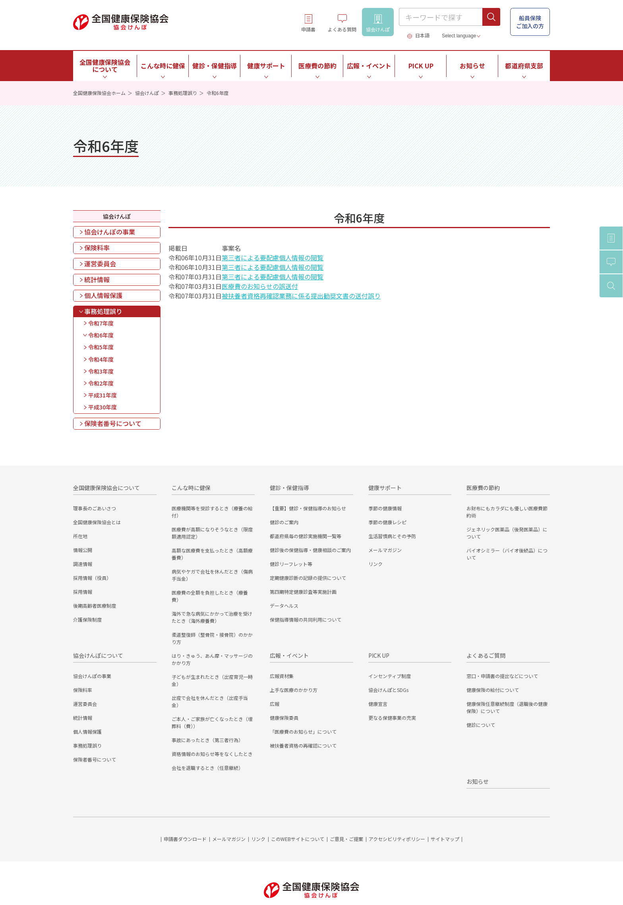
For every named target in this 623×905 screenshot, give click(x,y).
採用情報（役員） (92, 577)
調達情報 (82, 563)
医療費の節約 (483, 488)
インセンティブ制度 (389, 675)
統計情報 (97, 279)
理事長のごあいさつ (94, 508)
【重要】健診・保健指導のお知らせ (308, 508)
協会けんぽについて (98, 655)
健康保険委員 (284, 717)
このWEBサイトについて (297, 838)
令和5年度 (101, 347)
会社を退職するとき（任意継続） (207, 767)
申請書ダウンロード (185, 838)
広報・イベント (289, 655)
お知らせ (472, 65)
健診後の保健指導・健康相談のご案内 (310, 549)
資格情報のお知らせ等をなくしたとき (212, 753)
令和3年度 (101, 371)
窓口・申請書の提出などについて (502, 675)
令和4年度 (101, 359)
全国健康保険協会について (106, 488)
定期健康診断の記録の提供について (308, 577)
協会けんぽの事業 (109, 231)
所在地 (80, 536)
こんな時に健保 (191, 488)
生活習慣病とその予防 (392, 536)
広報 (274, 703)
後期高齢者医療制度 (94, 605)
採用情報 (82, 591)
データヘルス (284, 605)
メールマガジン (385, 549)
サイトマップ (445, 838)
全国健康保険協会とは (97, 522)
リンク (375, 563)
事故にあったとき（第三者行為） (207, 739)
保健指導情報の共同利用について (305, 619)
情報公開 (82, 549)
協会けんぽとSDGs (388, 689)
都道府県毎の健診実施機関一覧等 (305, 536)
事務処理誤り (182, 92)
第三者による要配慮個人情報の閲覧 (272, 257)
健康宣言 (377, 703)
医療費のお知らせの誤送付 (260, 286)
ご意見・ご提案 (346, 838)
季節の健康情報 (385, 508)
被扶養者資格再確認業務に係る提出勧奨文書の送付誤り (301, 295)
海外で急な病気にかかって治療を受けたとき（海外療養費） (212, 617)
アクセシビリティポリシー (397, 838)
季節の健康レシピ (387, 522)
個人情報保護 (103, 295)
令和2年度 (101, 383)
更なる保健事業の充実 (392, 717)
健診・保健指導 (289, 488)
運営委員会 (100, 263)
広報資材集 (282, 675)
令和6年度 (101, 335)
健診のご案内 (284, 522)
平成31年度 (102, 395)
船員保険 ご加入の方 (530, 22)
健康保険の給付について (492, 689)
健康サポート (385, 488)
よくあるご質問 (485, 655)
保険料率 (97, 247)
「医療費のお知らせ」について (303, 731)
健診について (480, 724)
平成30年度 (102, 407)
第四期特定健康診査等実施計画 (303, 591)
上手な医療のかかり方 (293, 689)
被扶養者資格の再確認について (303, 745)
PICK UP (378, 655)
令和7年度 (101, 323)
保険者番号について (112, 423)
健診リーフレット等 (291, 563)
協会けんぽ (147, 92)
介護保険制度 (87, 619)
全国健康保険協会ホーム (99, 92)
